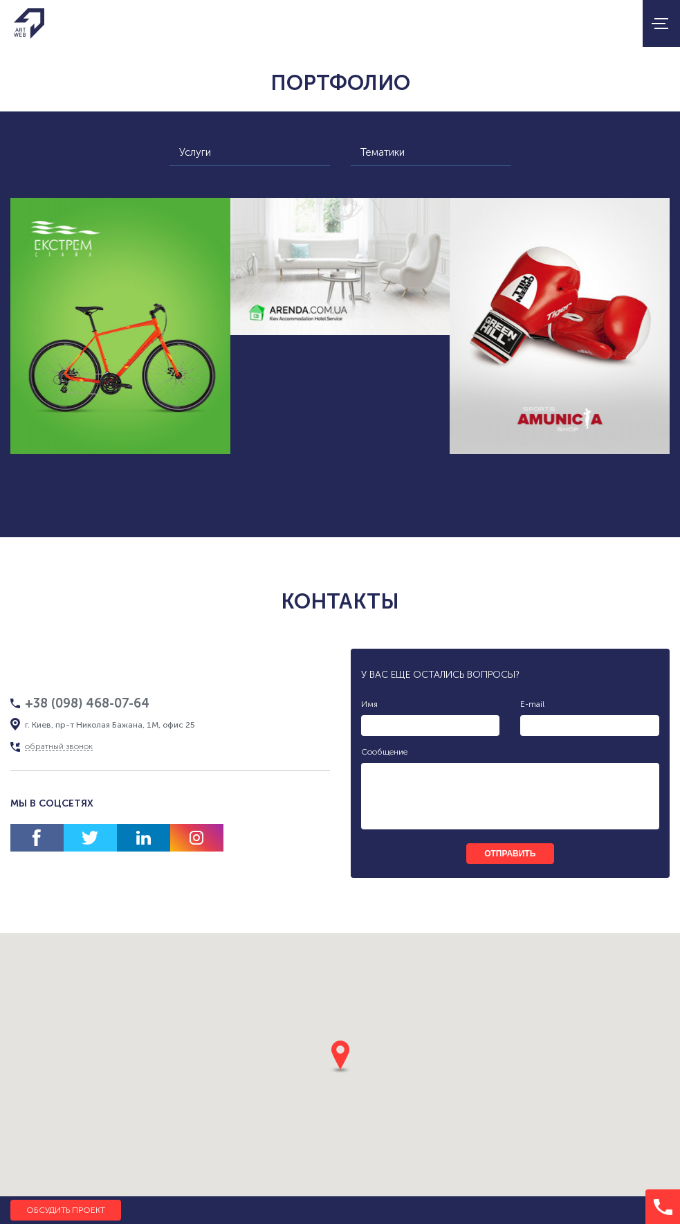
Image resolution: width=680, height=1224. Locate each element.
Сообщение (384, 752)
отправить (509, 853)
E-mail (532, 704)
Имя (369, 704)
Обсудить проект (65, 1210)
